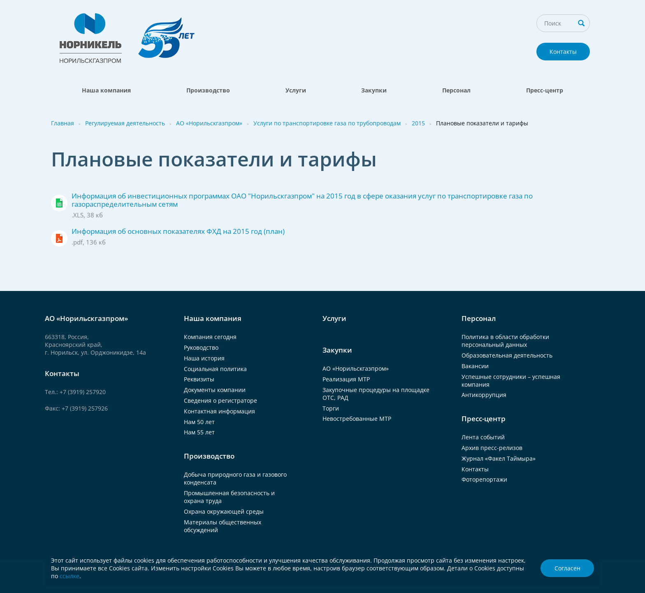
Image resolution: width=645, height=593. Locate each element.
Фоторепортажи (484, 479)
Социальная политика (215, 369)
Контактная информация (219, 411)
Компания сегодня (210, 337)
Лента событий (483, 437)
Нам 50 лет (199, 422)
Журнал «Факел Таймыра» (499, 458)
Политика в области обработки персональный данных (505, 340)
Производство (208, 90)
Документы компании (215, 390)
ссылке (69, 576)
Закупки (374, 90)
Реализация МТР (346, 379)
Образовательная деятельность (507, 355)
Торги (330, 408)
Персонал (456, 90)
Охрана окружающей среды (224, 511)
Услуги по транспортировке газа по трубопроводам (327, 123)
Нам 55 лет (199, 432)
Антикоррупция (484, 395)
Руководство (201, 347)
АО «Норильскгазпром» (209, 123)
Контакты (563, 51)
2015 (418, 123)
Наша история (204, 358)
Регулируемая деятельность (125, 123)
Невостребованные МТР (356, 418)
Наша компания (106, 90)
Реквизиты (199, 379)
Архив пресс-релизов (492, 448)
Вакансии (475, 366)
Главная (62, 123)
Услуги (295, 90)
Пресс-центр (544, 90)
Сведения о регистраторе (220, 400)
